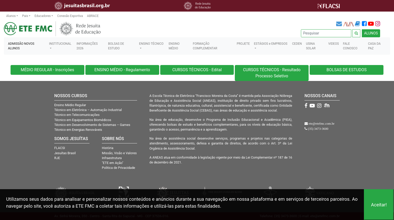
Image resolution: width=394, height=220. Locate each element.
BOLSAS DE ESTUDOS (347, 69)
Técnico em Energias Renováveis (78, 130)
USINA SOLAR (311, 46)
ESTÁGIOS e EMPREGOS (270, 43)
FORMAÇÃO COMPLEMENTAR (205, 46)
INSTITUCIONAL (60, 43)
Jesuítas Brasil (65, 153)
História (107, 148)
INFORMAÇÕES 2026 (86, 46)
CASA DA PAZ (374, 46)
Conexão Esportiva (70, 16)
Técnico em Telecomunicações (77, 115)
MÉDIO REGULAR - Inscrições (47, 69)
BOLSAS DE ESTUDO (116, 46)
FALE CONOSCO (350, 46)
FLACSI (59, 148)
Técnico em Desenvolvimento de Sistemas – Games (92, 125)
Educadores (42, 16)
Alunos (11, 16)
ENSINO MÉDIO (174, 46)
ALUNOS (371, 33)
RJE (57, 158)
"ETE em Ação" (112, 163)
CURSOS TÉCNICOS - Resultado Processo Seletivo (272, 72)
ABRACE (92, 16)
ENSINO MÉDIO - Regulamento (122, 69)
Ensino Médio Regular (70, 105)
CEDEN (297, 43)
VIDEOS (333, 43)
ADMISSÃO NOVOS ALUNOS (21, 46)
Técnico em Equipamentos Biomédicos (82, 120)
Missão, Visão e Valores (119, 153)
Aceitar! (379, 204)
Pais (25, 16)
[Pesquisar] (326, 33)
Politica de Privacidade (118, 168)
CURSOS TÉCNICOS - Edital (197, 69)
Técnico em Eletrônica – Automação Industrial (88, 110)
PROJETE (243, 43)
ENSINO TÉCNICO (151, 43)
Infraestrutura (112, 158)
